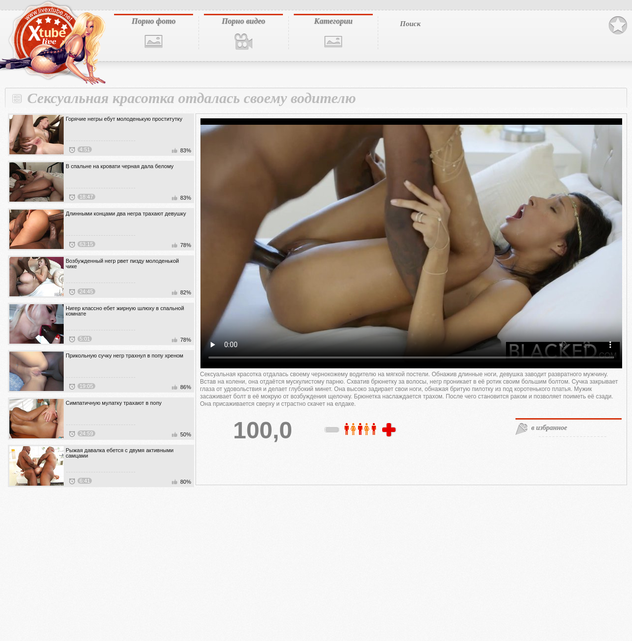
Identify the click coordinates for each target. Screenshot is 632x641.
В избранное (618, 25)
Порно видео (243, 21)
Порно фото (153, 21)
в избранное (549, 427)
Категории (333, 21)
